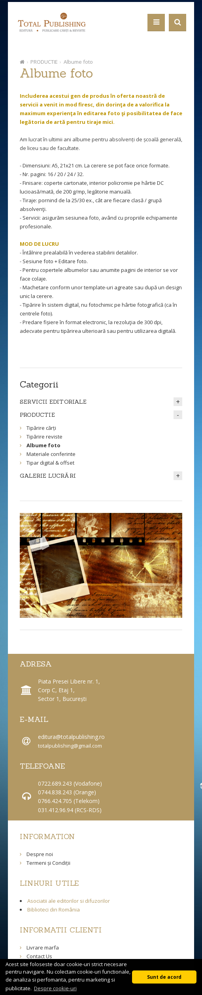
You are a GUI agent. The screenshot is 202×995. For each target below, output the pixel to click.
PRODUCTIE (44, 61)
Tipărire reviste (44, 436)
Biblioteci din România (53, 909)
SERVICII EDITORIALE (53, 401)
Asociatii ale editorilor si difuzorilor (68, 900)
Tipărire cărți (41, 427)
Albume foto (78, 61)
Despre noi (39, 854)
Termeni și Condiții (48, 862)
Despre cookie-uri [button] (55, 988)
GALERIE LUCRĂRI (48, 475)
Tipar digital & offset (50, 462)
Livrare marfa (42, 947)
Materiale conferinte (51, 454)
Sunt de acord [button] (164, 977)
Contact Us (39, 956)
